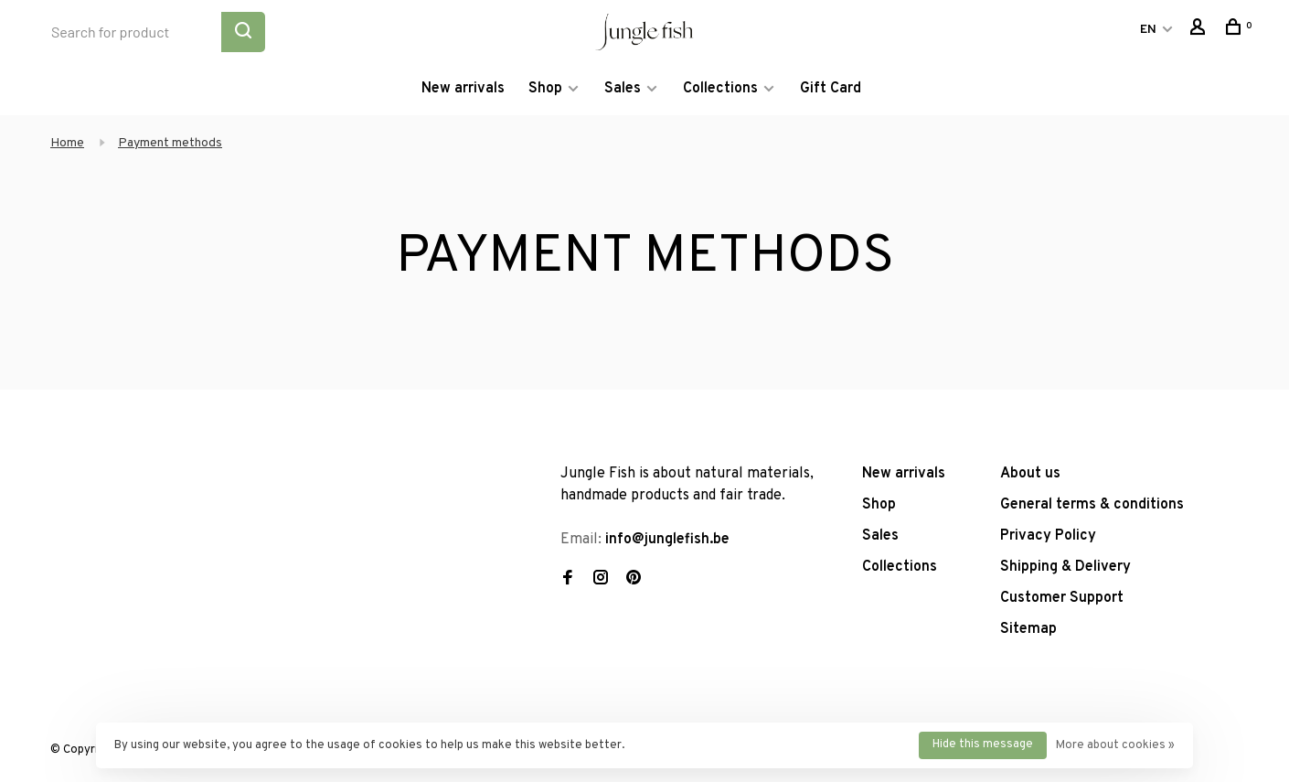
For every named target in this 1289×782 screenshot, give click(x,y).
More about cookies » (1115, 745)
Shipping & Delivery (1065, 567)
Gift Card (830, 89)
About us (1030, 474)
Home (67, 143)
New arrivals (463, 89)
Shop (545, 89)
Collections (720, 89)
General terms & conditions (1092, 505)
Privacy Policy (1048, 536)
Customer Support (1062, 598)
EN (1148, 29)
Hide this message (982, 744)
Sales (622, 89)
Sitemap (1028, 629)
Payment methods (170, 143)
